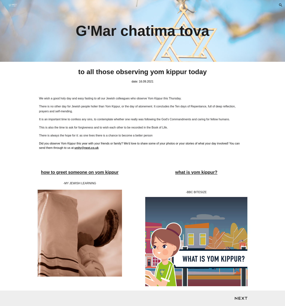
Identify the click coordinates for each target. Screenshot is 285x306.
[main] (142, 31)
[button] (280, 5)
